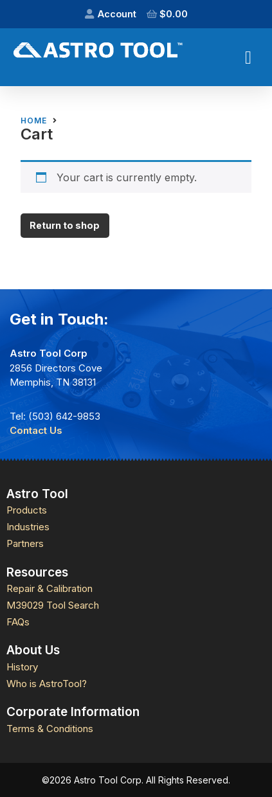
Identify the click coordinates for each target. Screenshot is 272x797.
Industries (28, 527)
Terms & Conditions (49, 728)
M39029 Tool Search (52, 605)
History (22, 667)
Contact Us (36, 430)
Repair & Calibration (49, 588)
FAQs (18, 622)
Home (34, 121)
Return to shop (65, 225)
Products (26, 510)
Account (117, 13)
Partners (25, 543)
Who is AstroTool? (46, 683)
